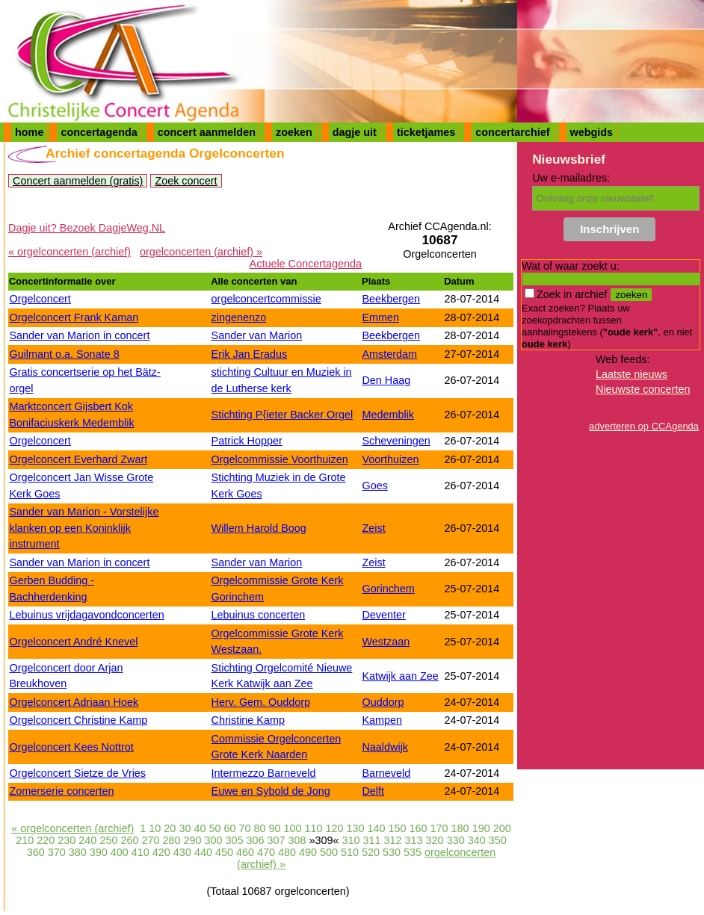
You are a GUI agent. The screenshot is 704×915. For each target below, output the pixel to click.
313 (414, 840)
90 (274, 828)
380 (78, 852)
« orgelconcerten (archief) (69, 252)
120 (335, 828)
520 (371, 852)
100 (292, 828)
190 (481, 828)
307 (276, 840)
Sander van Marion (257, 335)
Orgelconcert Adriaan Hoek (73, 702)
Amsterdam (389, 354)
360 (36, 852)
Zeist (373, 528)
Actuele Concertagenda (306, 264)
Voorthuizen (390, 459)
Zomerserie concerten (61, 791)
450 (224, 852)
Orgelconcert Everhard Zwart (78, 459)
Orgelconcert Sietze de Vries (77, 773)
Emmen (380, 317)
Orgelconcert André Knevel (73, 642)
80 (259, 828)
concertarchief (512, 132)
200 (502, 828)
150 (398, 828)
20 (170, 828)
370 (57, 852)
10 (155, 828)
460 (245, 852)
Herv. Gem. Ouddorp (261, 702)
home (29, 132)
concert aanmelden (207, 132)
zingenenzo (239, 317)
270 (150, 840)
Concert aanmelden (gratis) (78, 181)
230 (66, 840)
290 (192, 840)
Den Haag (386, 380)
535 (413, 852)
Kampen (382, 720)
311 (372, 840)
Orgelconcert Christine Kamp (78, 720)
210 (25, 840)
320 (435, 840)
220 (46, 840)
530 (392, 852)
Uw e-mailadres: (571, 178)
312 (393, 840)
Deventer (383, 615)
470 (266, 852)
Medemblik (388, 415)
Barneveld (386, 773)
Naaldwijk (385, 747)
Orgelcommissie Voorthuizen (279, 459)
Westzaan (386, 642)
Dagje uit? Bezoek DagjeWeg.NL (86, 228)
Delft (373, 791)
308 (297, 840)
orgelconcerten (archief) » (201, 252)
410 (140, 852)
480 (287, 852)
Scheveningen (396, 441)
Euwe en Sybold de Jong (270, 791)
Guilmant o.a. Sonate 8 (64, 354)
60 (229, 828)
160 (418, 828)
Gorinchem (388, 589)
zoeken (294, 132)
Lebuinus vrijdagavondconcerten (86, 615)
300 (213, 840)
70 (244, 828)
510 (350, 852)
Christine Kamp (248, 720)
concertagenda (99, 132)
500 (329, 852)
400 (120, 852)
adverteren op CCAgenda (644, 426)
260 (129, 840)
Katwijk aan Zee (400, 676)
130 (356, 828)
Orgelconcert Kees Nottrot (71, 747)
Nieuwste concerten (643, 389)
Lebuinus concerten (258, 615)
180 (460, 828)
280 (171, 840)
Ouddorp (383, 702)
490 (308, 852)
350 (498, 840)
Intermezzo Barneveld (263, 773)
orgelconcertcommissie (266, 299)
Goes (374, 485)
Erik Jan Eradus (249, 354)
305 (234, 840)
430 (182, 852)
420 (161, 852)
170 (439, 828)
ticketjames (426, 132)
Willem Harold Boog (258, 528)
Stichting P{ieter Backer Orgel (282, 415)
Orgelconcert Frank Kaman (73, 317)
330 (456, 840)
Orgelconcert (39, 299)
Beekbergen (391, 299)
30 (185, 828)
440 (203, 852)
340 (477, 840)
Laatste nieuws (631, 374)
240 (87, 840)
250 (108, 840)
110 (314, 828)
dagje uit (355, 132)
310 (351, 840)
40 (200, 828)
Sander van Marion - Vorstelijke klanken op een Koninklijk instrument (83, 528)
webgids (592, 132)
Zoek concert (186, 181)
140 (377, 828)
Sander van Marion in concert (79, 335)
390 (99, 852)
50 (214, 828)
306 (255, 840)
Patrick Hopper (246, 441)
